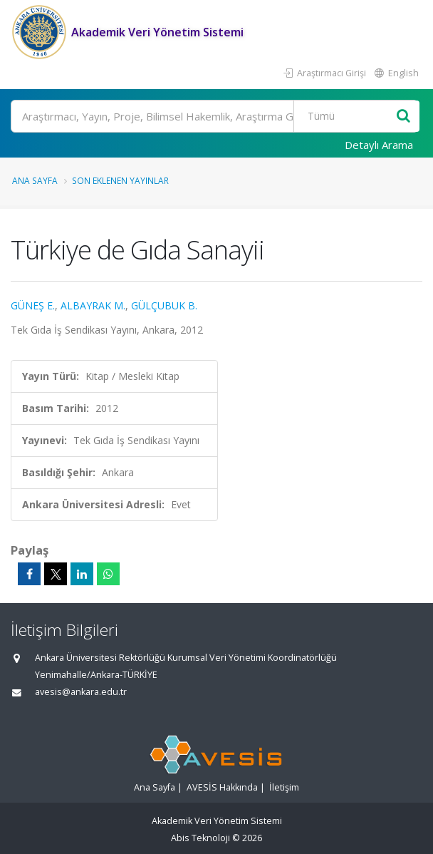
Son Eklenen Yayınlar (120, 180)
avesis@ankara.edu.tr (81, 692)
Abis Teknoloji (200, 838)
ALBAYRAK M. (93, 305)
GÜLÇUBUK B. (164, 305)
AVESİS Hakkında (222, 787)
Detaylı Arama (379, 145)
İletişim (284, 787)
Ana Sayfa (35, 180)
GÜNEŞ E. (33, 305)
